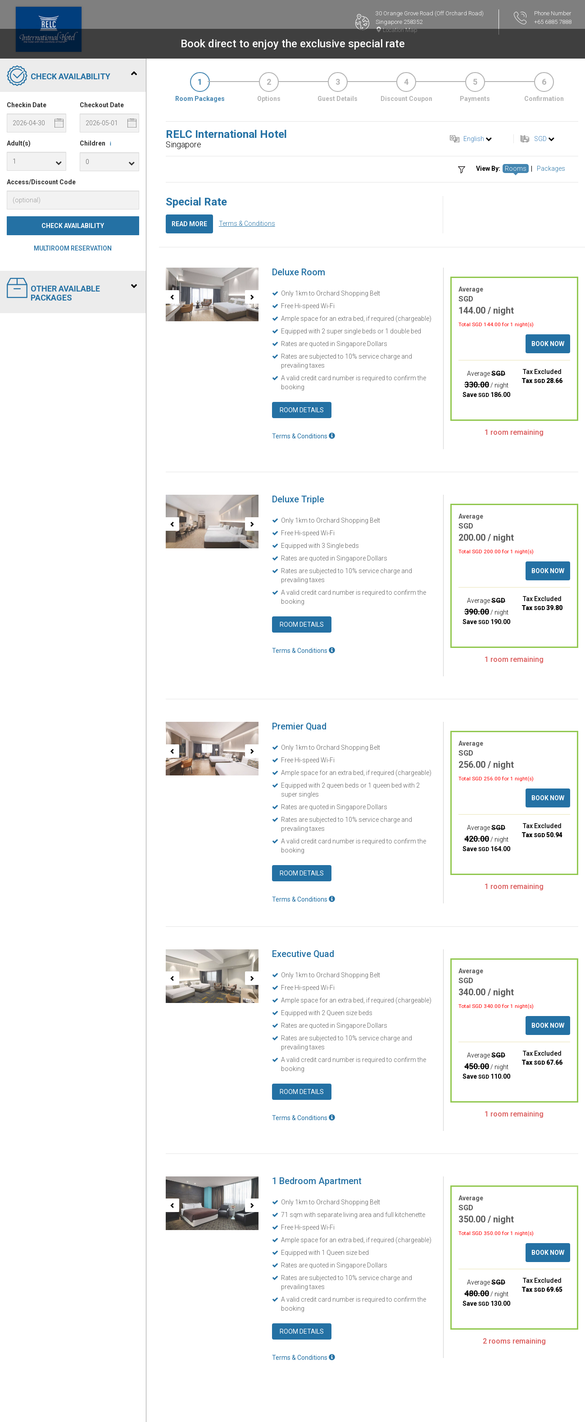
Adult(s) (19, 143)
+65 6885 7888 (552, 21)
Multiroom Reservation (73, 248)
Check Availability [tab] (72, 76)
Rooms (515, 168)
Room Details (302, 410)
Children (97, 144)
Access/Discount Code (41, 182)
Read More (189, 224)
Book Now (547, 343)
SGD (540, 138)
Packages (551, 168)
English (473, 138)
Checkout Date (102, 105)
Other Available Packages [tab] (72, 290)
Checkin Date (26, 105)
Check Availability (72, 225)
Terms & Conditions (247, 223)
